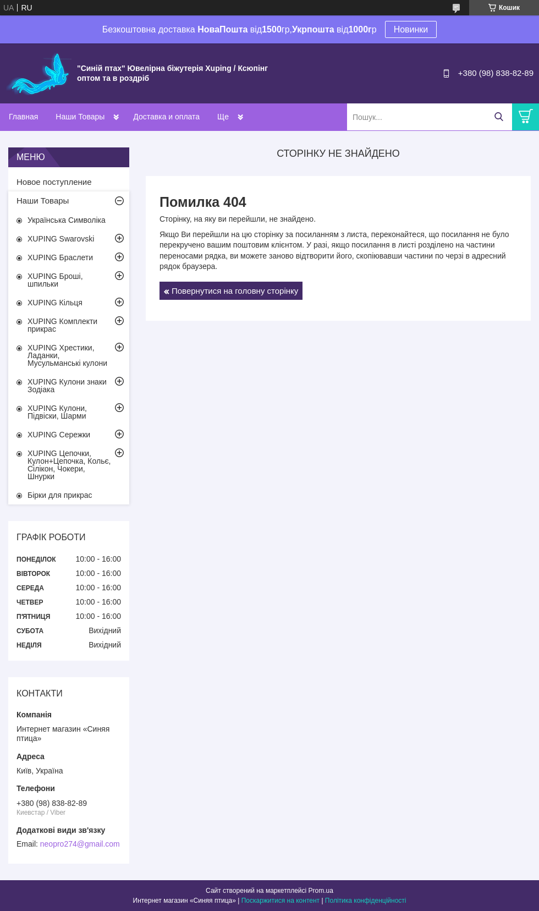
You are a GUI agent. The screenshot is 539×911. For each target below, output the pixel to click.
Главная (23, 116)
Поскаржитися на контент (280, 900)
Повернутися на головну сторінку (235, 290)
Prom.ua (321, 890)
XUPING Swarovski (61, 238)
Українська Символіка (67, 220)
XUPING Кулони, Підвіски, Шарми (57, 412)
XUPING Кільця (55, 302)
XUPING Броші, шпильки (55, 280)
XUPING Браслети (60, 257)
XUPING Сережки (59, 434)
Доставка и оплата (166, 116)
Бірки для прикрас (60, 495)
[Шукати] (498, 116)
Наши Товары (80, 116)
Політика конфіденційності (365, 900)
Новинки (411, 29)
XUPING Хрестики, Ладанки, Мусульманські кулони (67, 355)
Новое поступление (54, 181)
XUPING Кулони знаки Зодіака (67, 385)
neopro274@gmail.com (80, 843)
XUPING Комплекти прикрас (62, 325)
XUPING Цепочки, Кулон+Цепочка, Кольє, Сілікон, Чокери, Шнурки (69, 465)
